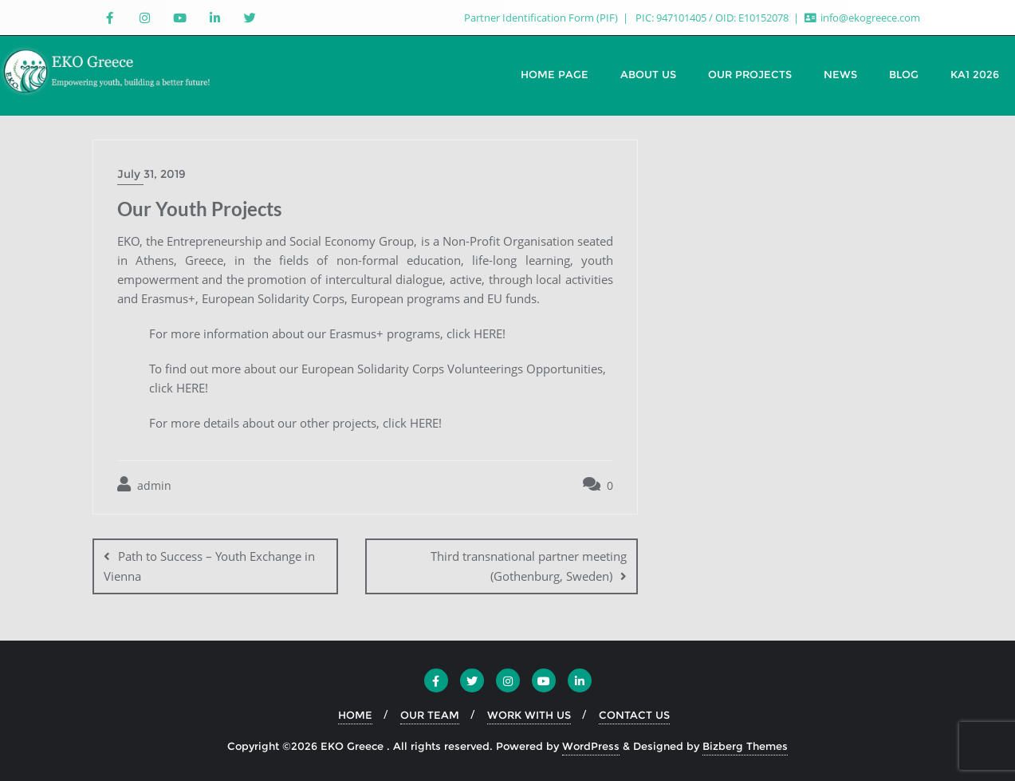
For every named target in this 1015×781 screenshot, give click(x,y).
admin (144, 484)
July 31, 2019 (151, 174)
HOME (355, 714)
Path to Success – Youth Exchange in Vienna (209, 566)
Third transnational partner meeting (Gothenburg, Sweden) (529, 566)
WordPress (591, 746)
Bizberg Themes (745, 746)
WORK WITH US (529, 714)
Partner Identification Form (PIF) (542, 17)
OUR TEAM (429, 714)
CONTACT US (634, 714)
